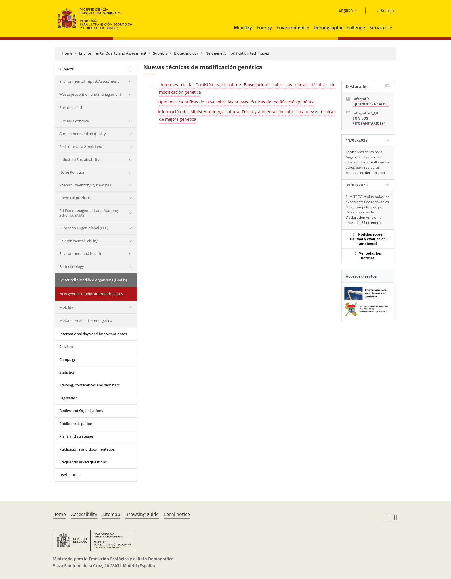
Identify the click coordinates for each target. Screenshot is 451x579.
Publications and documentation (87, 449)
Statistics (66, 372)
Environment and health (80, 253)
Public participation (75, 423)
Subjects (160, 53)
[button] (308, 27)
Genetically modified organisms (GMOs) (93, 279)
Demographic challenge (339, 27)
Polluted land (70, 107)
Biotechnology (186, 53)
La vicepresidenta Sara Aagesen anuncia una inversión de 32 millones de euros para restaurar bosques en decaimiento (367, 162)
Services (379, 27)
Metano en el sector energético (85, 320)
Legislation (68, 398)
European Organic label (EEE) (83, 227)
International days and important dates (93, 333)
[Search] (383, 11)
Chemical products (75, 197)
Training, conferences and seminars (89, 385)
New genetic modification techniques (237, 53)
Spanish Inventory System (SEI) (85, 185)
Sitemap (111, 514)
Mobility (66, 307)
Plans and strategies (76, 436)
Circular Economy (74, 121)
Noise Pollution (72, 172)
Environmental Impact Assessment (89, 81)
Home (67, 53)
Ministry (243, 27)
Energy (264, 27)
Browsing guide (142, 514)
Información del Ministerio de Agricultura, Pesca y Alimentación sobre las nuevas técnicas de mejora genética (246, 115)
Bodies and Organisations (81, 410)
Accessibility (84, 514)
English (346, 10)
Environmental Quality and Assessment (112, 53)
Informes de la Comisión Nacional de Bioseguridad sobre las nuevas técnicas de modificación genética (246, 88)
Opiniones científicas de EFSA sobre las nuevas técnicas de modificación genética (236, 102)
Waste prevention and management (90, 94)
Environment (290, 27)
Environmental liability (78, 240)
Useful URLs (69, 474)
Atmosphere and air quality (82, 133)
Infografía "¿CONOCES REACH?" (371, 101)
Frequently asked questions (83, 462)
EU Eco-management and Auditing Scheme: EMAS (88, 213)
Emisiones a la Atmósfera (80, 146)
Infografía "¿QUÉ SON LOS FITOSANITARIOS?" (369, 118)
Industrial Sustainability (79, 159)
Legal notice (177, 514)
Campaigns (68, 359)
